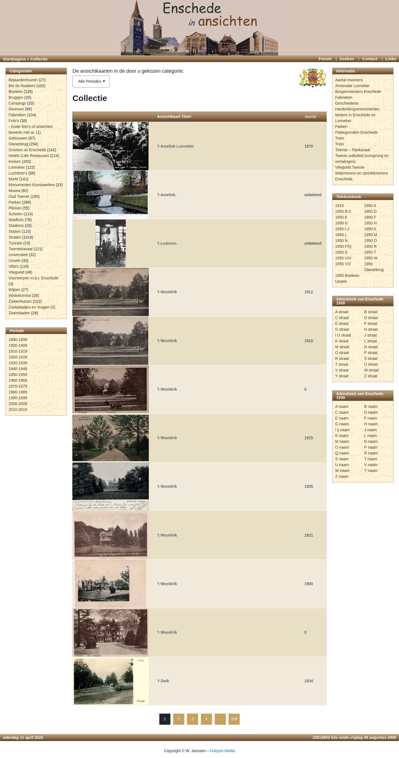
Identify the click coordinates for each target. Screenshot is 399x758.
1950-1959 (18, 374)
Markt (13, 179)
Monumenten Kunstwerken (32, 185)
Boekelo (16, 91)
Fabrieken (17, 115)
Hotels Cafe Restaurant (29, 155)
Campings (17, 103)
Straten (15, 237)
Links (390, 58)
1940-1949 (18, 369)
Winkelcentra (20, 295)
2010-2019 (18, 409)
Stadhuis (16, 220)
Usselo (15, 260)
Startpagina (14, 59)
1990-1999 (18, 398)
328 (234, 719)
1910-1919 (18, 351)
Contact (369, 58)
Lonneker (17, 167)
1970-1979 (18, 386)
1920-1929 (18, 357)
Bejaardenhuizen (23, 80)
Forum (325, 58)
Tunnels (15, 243)
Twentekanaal (20, 249)
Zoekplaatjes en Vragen (29, 307)
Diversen (16, 109)
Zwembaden (19, 313)
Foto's (14, 120)
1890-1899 (18, 339)
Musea (14, 190)
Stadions (16, 225)
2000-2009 (18, 403)
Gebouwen (18, 138)
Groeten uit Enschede (27, 150)
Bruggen (16, 97)
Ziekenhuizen (20, 301)
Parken (15, 202)
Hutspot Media (222, 751)
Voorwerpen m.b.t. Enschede (33, 278)
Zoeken (346, 58)
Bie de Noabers (22, 86)
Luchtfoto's (18, 173)
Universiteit (18, 254)
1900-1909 (18, 345)
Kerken (15, 161)
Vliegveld (16, 272)
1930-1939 (18, 363)
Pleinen (15, 208)
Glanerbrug (18, 144)
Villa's (14, 266)
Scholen (16, 214)
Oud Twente (19, 196)
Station (15, 231)
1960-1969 (18, 380)
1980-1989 (18, 392)
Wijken (14, 289)
